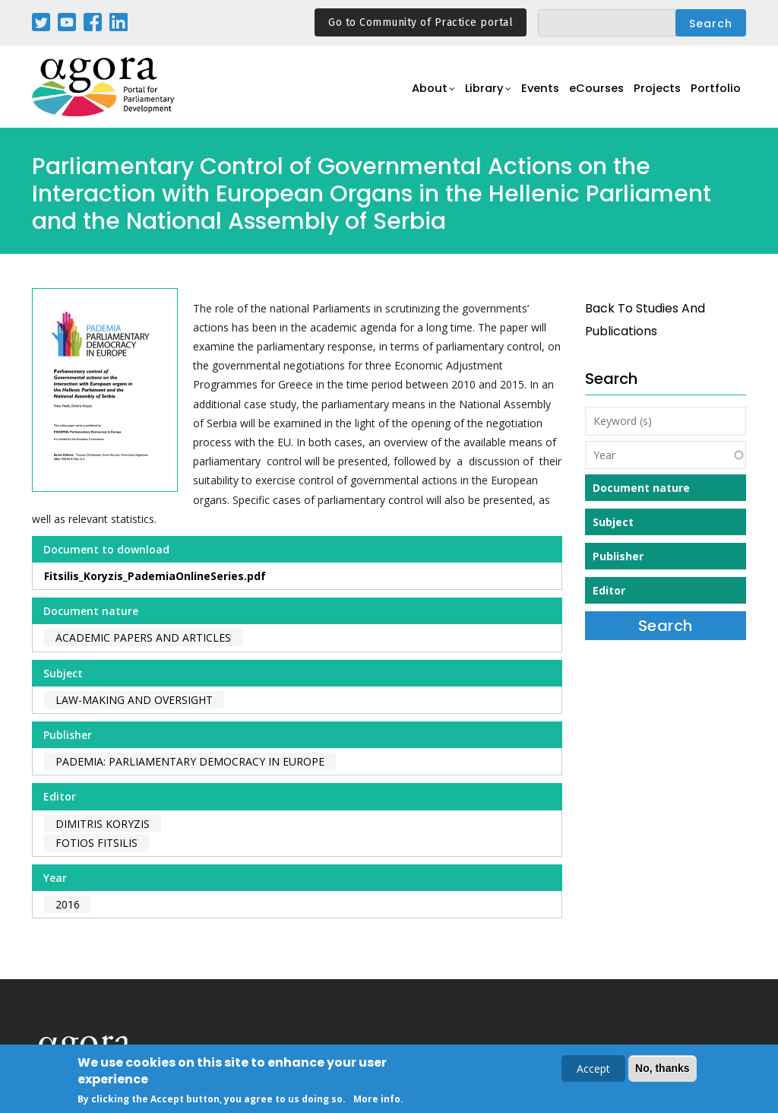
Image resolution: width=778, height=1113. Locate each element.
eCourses (586, 95)
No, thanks (662, 1070)
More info (376, 1099)
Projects (652, 95)
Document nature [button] (641, 487)
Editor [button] (609, 590)
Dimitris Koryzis (102, 824)
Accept (593, 1070)
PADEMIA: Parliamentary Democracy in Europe (189, 761)
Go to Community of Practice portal (420, 22)
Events (525, 95)
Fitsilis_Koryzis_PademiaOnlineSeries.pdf (155, 576)
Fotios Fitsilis (96, 843)
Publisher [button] (618, 556)
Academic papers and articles (143, 637)
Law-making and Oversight (134, 700)
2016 (67, 904)
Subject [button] (613, 522)
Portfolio (714, 95)
